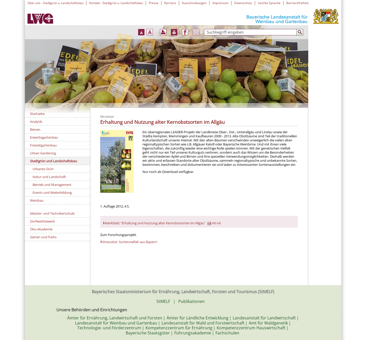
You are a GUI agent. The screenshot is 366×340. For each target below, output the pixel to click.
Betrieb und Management (52, 184)
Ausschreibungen (194, 3)
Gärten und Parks (43, 237)
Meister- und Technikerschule (52, 213)
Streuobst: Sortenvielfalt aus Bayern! (129, 242)
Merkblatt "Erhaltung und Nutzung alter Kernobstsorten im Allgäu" (163, 223)
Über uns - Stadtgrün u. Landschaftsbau (55, 3)
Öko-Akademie (41, 229)
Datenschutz (243, 3)
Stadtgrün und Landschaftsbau (53, 161)
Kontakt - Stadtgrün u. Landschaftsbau (116, 3)
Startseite (37, 113)
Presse (153, 3)
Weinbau (36, 200)
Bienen (35, 129)
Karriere (170, 3)
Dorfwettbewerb (42, 221)
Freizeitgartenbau (43, 145)
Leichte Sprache (269, 3)
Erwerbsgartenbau (44, 137)
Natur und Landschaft (49, 176)
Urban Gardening (43, 153)
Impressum (220, 3)
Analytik (36, 121)
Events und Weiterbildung (52, 192)
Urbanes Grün (43, 169)
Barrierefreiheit (297, 3)
